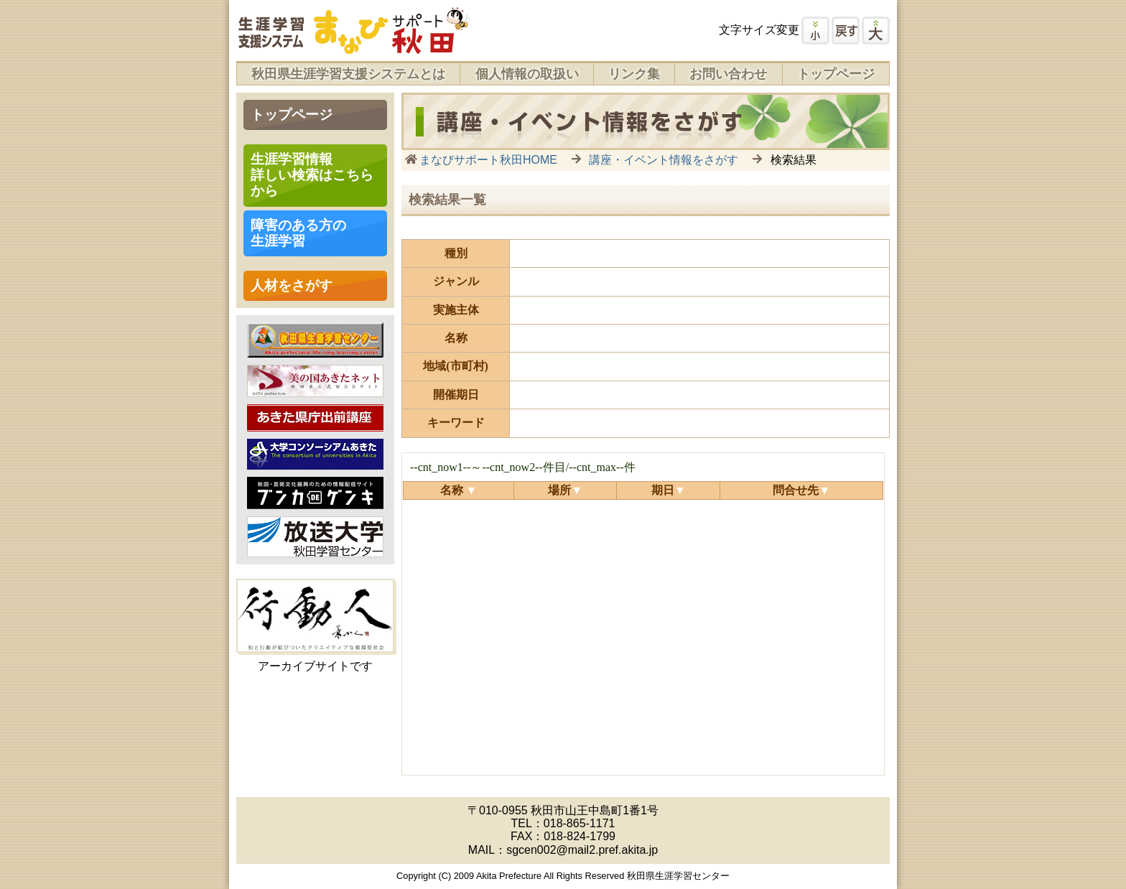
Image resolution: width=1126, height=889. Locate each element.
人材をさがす (291, 285)
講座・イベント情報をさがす (663, 160)
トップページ (836, 74)
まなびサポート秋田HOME (488, 160)
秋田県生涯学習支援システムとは (348, 74)
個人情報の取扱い (527, 74)
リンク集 (634, 74)
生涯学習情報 (312, 175)
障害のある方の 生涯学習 (298, 233)
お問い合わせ (728, 74)
